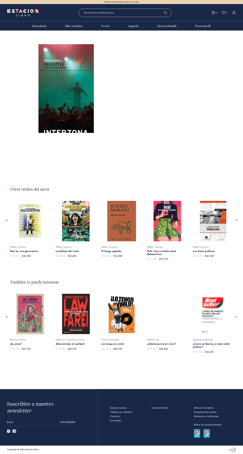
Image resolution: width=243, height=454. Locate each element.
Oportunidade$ (166, 26)
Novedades (39, 26)
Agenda (133, 26)
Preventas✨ (203, 26)
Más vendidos (74, 26)
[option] (30, 227)
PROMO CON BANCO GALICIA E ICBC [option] (121, 2)
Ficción (105, 26)
